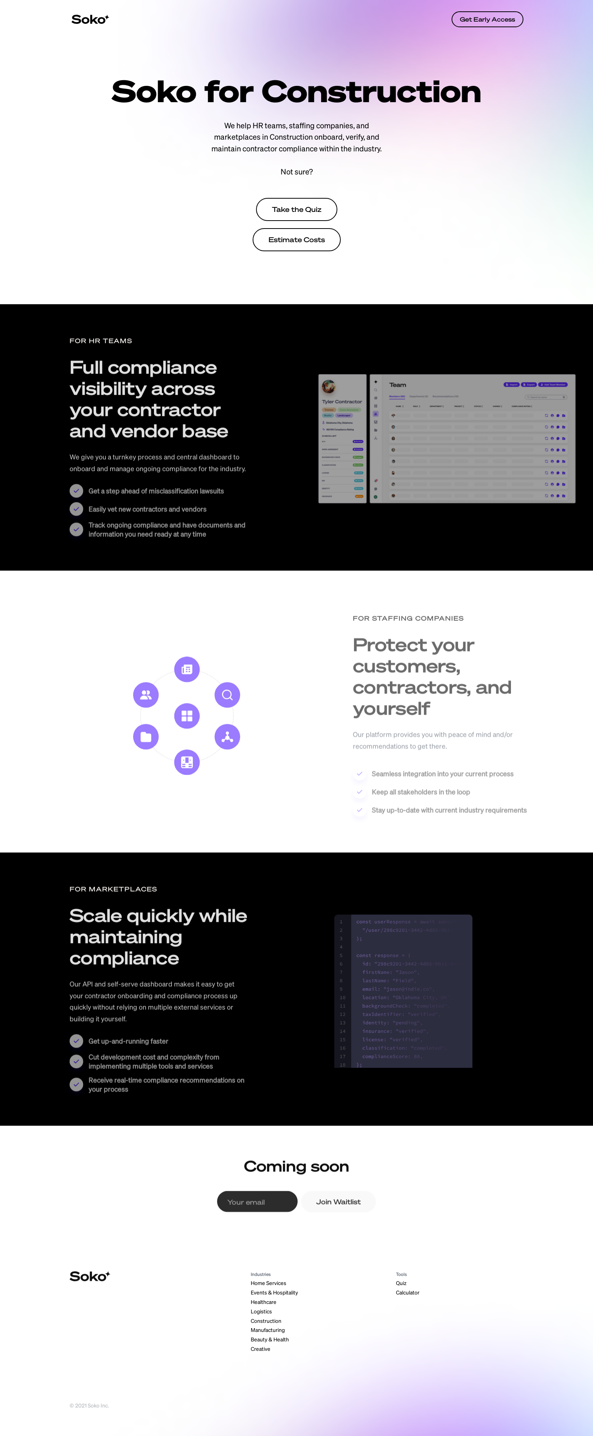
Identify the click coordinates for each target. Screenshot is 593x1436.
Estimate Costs (297, 239)
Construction (266, 1320)
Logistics (261, 1311)
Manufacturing (268, 1329)
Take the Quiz (296, 209)
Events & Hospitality (274, 1292)
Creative (260, 1348)
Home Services (268, 1282)
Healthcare (263, 1301)
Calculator (407, 1292)
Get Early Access (487, 19)
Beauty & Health (270, 1339)
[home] (90, 19)
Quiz (401, 1282)
